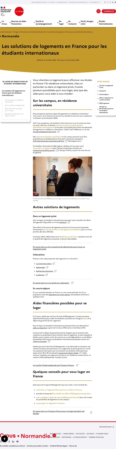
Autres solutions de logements (14, 105)
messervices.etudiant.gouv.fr (44, 150)
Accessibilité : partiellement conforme (12, 446)
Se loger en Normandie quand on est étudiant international (106, 109)
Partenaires (66, 437)
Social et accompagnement (44, 22)
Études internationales (106, 22)
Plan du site (73, 446)
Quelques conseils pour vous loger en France (14, 115)
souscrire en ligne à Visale (68, 353)
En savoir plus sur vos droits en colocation (51, 283)
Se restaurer (72, 22)
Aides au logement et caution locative (106, 99)
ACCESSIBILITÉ (95, 2)
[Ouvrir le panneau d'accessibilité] (4, 438)
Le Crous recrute (80, 437)
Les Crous (90, 434)
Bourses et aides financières (18, 22)
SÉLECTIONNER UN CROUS (38, 2)
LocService (40, 275)
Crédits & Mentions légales (58, 446)
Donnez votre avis (96, 437)
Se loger (61, 22)
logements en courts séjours (59, 294)
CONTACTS (109, 11)
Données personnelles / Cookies (37, 446)
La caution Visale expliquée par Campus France (53, 365)
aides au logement (40, 328)
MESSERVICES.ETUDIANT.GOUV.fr (78, 2)
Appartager (40, 267)
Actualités (80, 434)
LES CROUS (51, 2)
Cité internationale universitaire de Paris (48, 141)
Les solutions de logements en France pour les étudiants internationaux (13, 93)
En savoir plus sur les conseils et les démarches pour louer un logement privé (59, 248)
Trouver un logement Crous (106, 86)
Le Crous (4, 22)
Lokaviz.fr (63, 222)
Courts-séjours (104, 94)
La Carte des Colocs (44, 264)
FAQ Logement (104, 103)
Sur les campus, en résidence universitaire (14, 101)
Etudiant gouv (102, 434)
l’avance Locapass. (40, 341)
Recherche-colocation (44, 271)
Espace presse (68, 434)
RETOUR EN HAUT (105, 427)
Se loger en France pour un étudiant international (29, 32)
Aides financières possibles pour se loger (13, 109)
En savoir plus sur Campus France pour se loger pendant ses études (59, 412)
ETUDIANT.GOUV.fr (62, 2)
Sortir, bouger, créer (87, 22)
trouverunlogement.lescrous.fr (44, 132)
